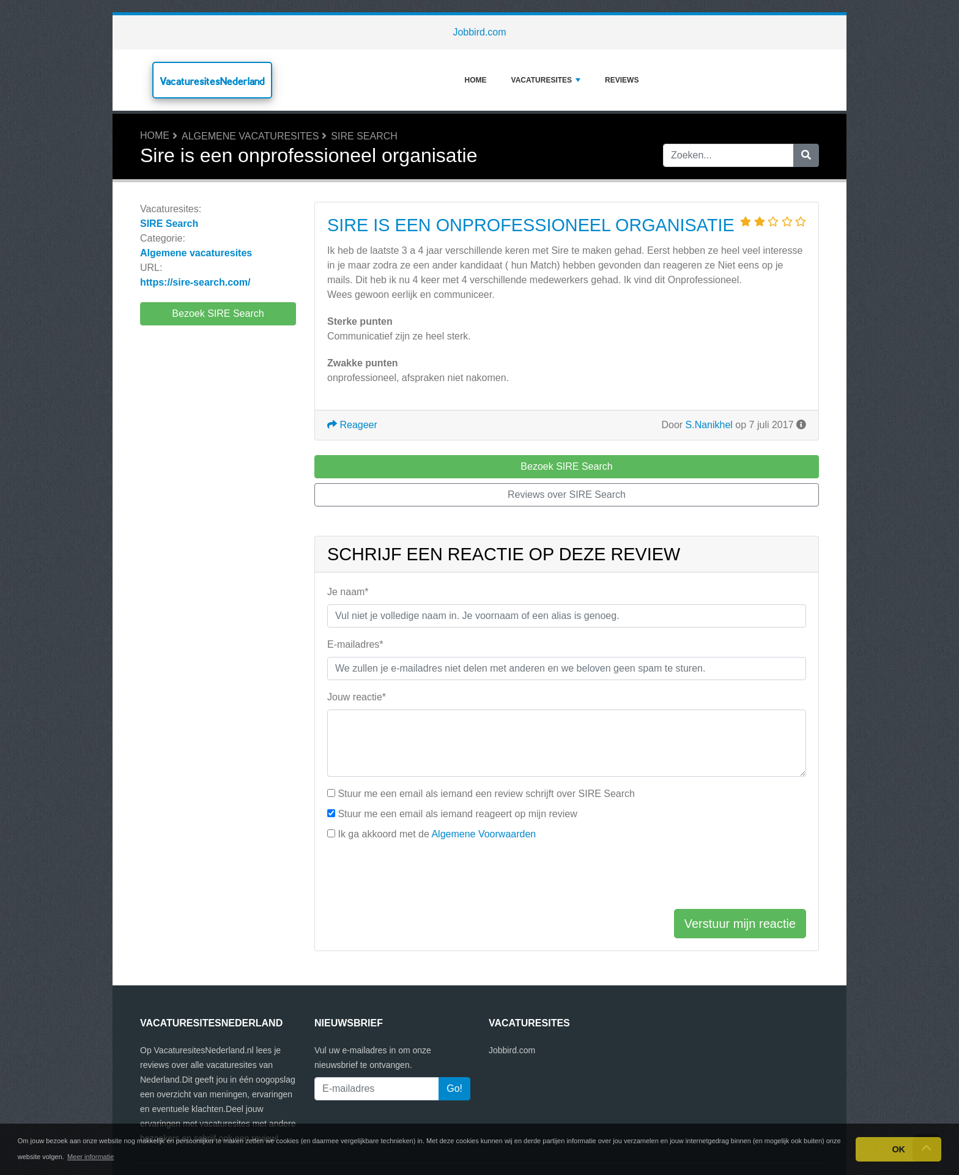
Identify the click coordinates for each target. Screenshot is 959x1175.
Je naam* (348, 592)
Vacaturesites (546, 80)
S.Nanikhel (709, 425)
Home (476, 80)
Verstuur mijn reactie (740, 923)
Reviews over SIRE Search (567, 494)
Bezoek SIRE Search (218, 313)
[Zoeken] (806, 155)
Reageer (352, 425)
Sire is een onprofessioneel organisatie (531, 225)
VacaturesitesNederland (212, 81)
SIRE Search (364, 136)
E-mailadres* (355, 644)
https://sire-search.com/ (195, 282)
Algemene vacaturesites (250, 136)
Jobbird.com (479, 32)
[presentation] (420, 875)
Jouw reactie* (356, 697)
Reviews (622, 80)
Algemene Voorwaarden (483, 834)
